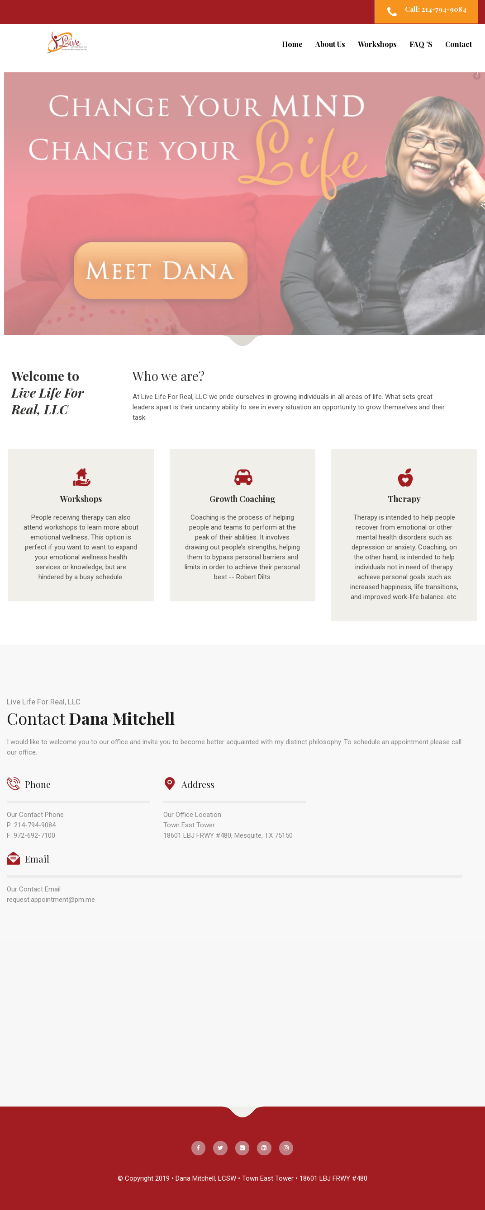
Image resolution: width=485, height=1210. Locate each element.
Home (292, 44)
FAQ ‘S (421, 44)
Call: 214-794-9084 (435, 9)
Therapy (404, 498)
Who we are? (168, 375)
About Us (330, 44)
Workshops (377, 44)
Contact (458, 44)
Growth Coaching (242, 498)
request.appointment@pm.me (51, 900)
